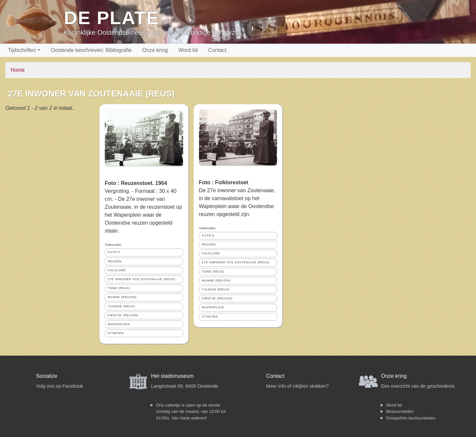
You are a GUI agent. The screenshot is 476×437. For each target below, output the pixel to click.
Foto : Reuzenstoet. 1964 (136, 183)
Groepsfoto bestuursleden (411, 417)
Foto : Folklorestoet (223, 182)
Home (18, 70)
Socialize (46, 376)
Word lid (188, 50)
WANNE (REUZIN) (122, 297)
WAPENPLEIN (119, 324)
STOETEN (116, 333)
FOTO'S (114, 252)
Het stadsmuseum (172, 376)
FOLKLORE (117, 270)
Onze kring (155, 50)
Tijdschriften (22, 50)
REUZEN (115, 261)
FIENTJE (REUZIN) (123, 315)
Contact (217, 50)
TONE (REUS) (119, 288)
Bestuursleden (400, 411)
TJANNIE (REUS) (121, 306)
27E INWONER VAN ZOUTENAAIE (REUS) (142, 279)
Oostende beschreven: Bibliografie (91, 50)
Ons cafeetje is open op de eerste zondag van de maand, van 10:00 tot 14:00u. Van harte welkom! (191, 411)
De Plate (111, 17)
